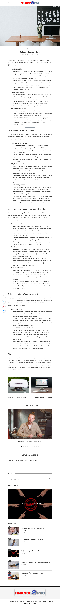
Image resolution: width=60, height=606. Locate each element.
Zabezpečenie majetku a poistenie (32, 540)
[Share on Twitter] (4, 302)
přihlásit (35, 460)
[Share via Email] (4, 311)
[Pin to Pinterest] (4, 306)
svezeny (26, 54)
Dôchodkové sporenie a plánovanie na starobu (34, 529)
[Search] (51, 3)
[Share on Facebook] (4, 297)
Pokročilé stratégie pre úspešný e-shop (30, 441)
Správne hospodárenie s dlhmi (30, 503)
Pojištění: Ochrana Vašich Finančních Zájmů (35, 562)
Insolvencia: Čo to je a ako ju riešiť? (32, 573)
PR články (35, 601)
